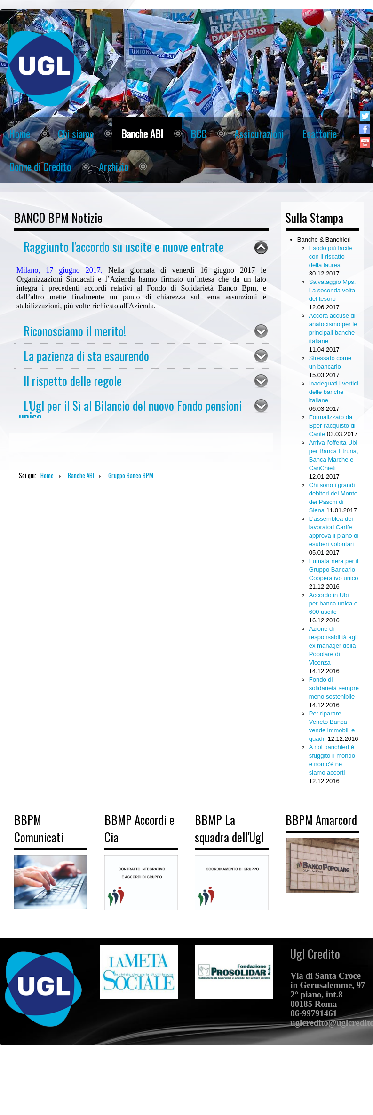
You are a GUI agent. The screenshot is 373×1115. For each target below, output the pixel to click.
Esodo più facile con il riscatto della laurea (330, 256)
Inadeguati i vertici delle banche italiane (333, 392)
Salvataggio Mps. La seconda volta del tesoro (332, 290)
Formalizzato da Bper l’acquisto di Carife (332, 426)
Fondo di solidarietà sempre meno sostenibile (334, 688)
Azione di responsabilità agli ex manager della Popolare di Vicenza (333, 645)
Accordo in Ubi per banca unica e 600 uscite (333, 603)
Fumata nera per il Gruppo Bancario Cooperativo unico (334, 569)
